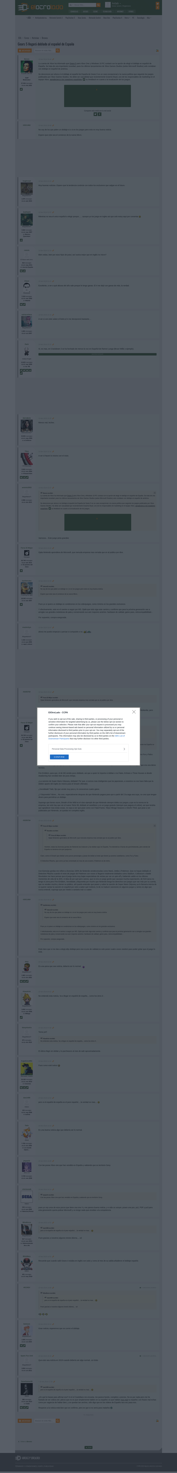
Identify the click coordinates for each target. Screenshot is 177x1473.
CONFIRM (62, 757)
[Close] (134, 712)
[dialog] (88, 736)
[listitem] (88, 748)
